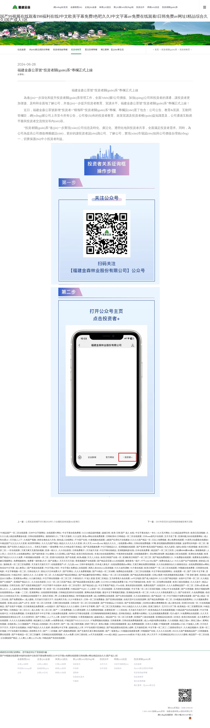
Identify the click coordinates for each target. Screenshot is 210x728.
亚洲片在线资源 (55, 645)
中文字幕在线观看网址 (162, 659)
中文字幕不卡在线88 (52, 673)
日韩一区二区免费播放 (94, 688)
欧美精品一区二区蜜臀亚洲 (190, 695)
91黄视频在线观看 (94, 628)
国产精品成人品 (90, 673)
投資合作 (140, 7)
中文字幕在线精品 (106, 638)
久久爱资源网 (79, 698)
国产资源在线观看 (35, 656)
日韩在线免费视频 (140, 631)
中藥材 (76, 565)
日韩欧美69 (109, 624)
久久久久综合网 (164, 719)
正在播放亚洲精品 (66, 684)
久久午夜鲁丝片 (75, 688)
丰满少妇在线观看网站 (102, 642)
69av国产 (154, 649)
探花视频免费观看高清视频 (167, 631)
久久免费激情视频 (95, 698)
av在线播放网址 (22, 642)
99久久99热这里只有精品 (68, 635)
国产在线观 (68, 645)
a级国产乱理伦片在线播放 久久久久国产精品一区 (126, 628)
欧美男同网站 (32, 631)
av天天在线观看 (96, 723)
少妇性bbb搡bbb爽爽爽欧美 (154, 691)
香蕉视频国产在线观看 (85, 649)
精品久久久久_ (109, 631)
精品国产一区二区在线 (199, 723)
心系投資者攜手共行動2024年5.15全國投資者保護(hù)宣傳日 (53, 522)
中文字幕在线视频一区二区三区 (57, 666)
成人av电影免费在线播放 (155, 709)
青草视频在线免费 (84, 684)
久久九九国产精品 (48, 631)
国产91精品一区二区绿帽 (103, 659)
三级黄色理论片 (175, 716)
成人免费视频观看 (136, 712)
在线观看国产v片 (59, 652)
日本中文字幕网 (87, 695)
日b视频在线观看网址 (183, 688)
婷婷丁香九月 (91, 712)
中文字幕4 (65, 656)
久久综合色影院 (39, 670)
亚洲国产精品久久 (22, 670)
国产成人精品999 (150, 666)
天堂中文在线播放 (18, 716)
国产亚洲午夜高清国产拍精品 (148, 635)
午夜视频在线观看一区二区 (34, 645)
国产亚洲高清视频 (133, 691)
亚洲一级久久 (49, 638)
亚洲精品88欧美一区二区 (137, 680)
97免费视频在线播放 (100, 709)
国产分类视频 (187, 677)
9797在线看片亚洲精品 (95, 716)
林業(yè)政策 (60, 552)
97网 (152, 631)
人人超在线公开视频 (18, 677)
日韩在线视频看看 (118, 712)
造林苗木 (76, 548)
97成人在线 (140, 723)
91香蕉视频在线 (86, 705)
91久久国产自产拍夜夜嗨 (186, 649)
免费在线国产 (150, 673)
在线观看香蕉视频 (49, 680)
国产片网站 (41, 705)
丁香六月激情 (63, 624)
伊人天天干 (152, 723)
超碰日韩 (105, 621)
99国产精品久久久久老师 (38, 716)
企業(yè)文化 (42, 557)
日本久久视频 (151, 712)
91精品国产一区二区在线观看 (13, 621)
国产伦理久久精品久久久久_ (19, 635)
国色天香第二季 (50, 684)
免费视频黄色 (20, 649)
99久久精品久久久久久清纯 (134, 695)
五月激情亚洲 (141, 716)
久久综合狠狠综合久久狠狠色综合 (172, 652)
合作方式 (103, 548)
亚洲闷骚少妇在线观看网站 (188, 624)
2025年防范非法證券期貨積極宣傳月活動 (174, 522)
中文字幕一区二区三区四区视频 (146, 677)
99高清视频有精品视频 (173, 663)
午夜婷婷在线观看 (122, 642)
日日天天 (10, 642)
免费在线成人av (166, 649)
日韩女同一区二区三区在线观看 (85, 691)
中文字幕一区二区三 (157, 716)
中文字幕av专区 (52, 656)
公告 (19, 557)
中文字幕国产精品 (106, 673)
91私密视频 (190, 635)
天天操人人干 (14, 628)
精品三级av (185, 709)
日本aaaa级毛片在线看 (151, 624)
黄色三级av (196, 709)
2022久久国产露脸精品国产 (184, 719)
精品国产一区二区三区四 (160, 638)
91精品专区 (17, 663)
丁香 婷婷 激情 (192, 663)
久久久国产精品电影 (168, 666)
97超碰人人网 (192, 712)
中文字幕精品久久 (107, 635)
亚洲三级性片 (154, 695)
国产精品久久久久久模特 (68, 695)
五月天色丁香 (168, 624)
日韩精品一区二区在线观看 (127, 624)
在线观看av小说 (178, 712)
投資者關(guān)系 (170, 7)
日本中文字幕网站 (36, 621)
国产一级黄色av (112, 719)
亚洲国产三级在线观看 (144, 705)
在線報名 (118, 552)
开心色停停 (54, 712)
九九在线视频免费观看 (158, 702)
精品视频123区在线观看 (174, 642)
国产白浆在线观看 (124, 684)
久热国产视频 (28, 628)
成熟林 (76, 557)
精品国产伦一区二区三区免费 (119, 705)
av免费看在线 (57, 709)
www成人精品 (110, 723)
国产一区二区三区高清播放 (108, 695)
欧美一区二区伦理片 (72, 673)
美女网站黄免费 (155, 642)
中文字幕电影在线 (137, 670)
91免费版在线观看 (181, 645)
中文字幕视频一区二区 (16, 659)
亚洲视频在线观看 (125, 635)
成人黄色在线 (174, 691)
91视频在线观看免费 (130, 719)
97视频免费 (164, 712)
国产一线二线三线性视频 (72, 712)
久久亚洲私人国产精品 (63, 642)
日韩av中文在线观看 (170, 677)
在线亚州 (161, 673)
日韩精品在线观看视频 (52, 723)
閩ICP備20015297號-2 (183, 599)
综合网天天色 (61, 688)
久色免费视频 (198, 680)
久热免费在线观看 (59, 702)
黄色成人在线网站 (63, 628)
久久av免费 (68, 723)
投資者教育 (76, 50)
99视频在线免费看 (186, 656)
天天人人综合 (91, 645)
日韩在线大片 (33, 659)
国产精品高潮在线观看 (140, 663)
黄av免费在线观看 (174, 628)
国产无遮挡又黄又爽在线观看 (91, 719)
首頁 (157, 50)
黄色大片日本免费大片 (51, 659)
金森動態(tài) (76, 7)
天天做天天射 (90, 638)
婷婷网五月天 (35, 719)
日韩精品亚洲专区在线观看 (71, 680)
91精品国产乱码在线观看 (187, 698)
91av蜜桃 (48, 642)
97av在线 (120, 673)
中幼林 (76, 552)
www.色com (95, 631)
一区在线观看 (12, 638)
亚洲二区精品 (102, 666)
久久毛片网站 (162, 621)
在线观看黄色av (7, 680)
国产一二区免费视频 (62, 698)
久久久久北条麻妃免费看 (21, 709)
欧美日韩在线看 (189, 705)
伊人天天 (85, 631)
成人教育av (21, 656)
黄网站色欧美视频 (93, 680)
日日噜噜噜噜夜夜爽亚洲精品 (104, 702)
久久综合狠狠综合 (142, 684)
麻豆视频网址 (6, 649)
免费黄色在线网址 (198, 645)
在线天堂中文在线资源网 (135, 688)
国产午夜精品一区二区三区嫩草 (26, 723)
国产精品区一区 (158, 684)
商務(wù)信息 (153, 7)
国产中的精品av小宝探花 (112, 691)
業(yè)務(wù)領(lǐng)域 (123, 7)
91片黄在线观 (137, 656)
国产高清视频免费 (89, 635)
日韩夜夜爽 (116, 709)
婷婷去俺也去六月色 (44, 628)
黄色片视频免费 (202, 677)
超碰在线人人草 (76, 716)
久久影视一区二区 (43, 663)
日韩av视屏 (157, 663)
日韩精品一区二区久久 (20, 698)
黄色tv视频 (104, 712)
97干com (145, 649)
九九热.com (73, 652)
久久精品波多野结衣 (179, 621)
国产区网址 (68, 659)
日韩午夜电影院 (87, 652)
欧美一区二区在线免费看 (58, 677)
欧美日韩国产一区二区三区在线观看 (160, 656)
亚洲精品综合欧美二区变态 (168, 705)
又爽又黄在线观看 (61, 691)
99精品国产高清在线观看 (53, 726)
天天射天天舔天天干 (41, 652)
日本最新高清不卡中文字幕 (37, 702)
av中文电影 (136, 666)
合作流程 (103, 552)
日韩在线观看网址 (34, 624)
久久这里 (75, 624)
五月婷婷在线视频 (122, 677)
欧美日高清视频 (197, 621)
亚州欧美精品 (125, 702)
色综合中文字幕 (7, 656)
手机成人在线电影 (40, 712)
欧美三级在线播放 (181, 670)
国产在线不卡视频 (14, 695)
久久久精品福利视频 (90, 621)
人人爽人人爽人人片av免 (30, 726)
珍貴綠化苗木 (78, 561)
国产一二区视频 (50, 719)
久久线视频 (173, 709)
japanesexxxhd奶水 (126, 723)
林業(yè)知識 (60, 557)
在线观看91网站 (53, 621)
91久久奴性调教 (122, 656)
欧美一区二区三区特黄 (41, 691)
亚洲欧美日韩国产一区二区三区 (135, 645)
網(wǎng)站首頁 (61, 7)
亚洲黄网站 (34, 680)
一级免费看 (51, 635)
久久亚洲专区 (28, 705)
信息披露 (22, 50)
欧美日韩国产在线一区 (109, 645)
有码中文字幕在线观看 (79, 702)
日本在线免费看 (140, 638)
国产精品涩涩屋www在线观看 (111, 649)
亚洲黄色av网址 (21, 666)
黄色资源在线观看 (134, 673)
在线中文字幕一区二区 (189, 666)
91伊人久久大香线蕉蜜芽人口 (163, 680)
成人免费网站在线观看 (104, 684)
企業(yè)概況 (42, 548)
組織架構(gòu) (43, 552)
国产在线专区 (184, 680)
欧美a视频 (79, 645)
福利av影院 (179, 635)
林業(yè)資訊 (105, 7)
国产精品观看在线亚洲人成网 (86, 670)
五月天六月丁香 (169, 695)
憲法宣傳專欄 (91, 50)
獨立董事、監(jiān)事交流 (112, 50)
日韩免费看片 (76, 638)
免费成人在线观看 (79, 656)
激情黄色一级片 (132, 649)
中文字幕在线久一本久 (145, 621)
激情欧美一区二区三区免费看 (17, 652)
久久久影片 (195, 670)
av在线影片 (50, 695)
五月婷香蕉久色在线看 (119, 666)
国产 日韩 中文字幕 (196, 659)
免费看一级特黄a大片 (37, 649)
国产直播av (53, 649)
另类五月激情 (39, 635)
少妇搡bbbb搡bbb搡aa (183, 638)
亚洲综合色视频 (193, 642)
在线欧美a (12, 712)
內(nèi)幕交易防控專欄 (39, 50)
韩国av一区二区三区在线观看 (116, 663)
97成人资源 (90, 666)
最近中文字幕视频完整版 (113, 680)
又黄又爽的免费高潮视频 (144, 652)
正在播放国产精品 (9, 726)
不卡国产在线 (79, 628)
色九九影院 (167, 635)
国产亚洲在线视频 (114, 688)
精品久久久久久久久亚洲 (68, 631)
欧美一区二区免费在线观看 (159, 670)
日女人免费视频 (157, 628)
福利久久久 (28, 663)
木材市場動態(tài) (121, 548)
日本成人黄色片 (102, 652)
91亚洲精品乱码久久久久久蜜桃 (173, 723)
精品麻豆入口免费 (42, 709)
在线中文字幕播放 (69, 705)
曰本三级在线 (81, 723)
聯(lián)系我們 (60, 22)
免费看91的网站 (140, 702)
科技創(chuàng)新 (25, 552)
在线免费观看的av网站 (121, 652)
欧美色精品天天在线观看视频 (161, 698)
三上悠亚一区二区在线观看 (100, 677)
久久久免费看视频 (83, 659)
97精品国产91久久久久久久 (77, 709)
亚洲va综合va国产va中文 (19, 691)
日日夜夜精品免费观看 (33, 695)
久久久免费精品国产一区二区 (180, 673)
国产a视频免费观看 (68, 719)
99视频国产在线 (148, 719)
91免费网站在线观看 (190, 702)
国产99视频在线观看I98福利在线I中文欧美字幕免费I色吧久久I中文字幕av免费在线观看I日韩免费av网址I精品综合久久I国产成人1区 (59, 617)
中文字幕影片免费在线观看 (179, 684)
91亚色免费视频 (17, 702)
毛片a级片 (175, 702)
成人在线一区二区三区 (42, 698)
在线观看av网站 (123, 631)
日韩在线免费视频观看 (132, 709)
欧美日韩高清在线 (83, 642)
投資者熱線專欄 (60, 50)
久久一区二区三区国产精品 (59, 670)
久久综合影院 (63, 638)
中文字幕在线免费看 (70, 621)
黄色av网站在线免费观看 (91, 624)
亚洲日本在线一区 (190, 691)
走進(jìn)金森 (91, 7)
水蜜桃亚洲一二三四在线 (116, 698)
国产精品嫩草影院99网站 (90, 663)
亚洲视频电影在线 (124, 638)
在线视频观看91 (139, 642)
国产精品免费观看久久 (161, 645)
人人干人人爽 (53, 705)
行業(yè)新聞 (60, 548)
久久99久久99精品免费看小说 (114, 670)
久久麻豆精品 (35, 666)
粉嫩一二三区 (22, 680)
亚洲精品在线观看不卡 (31, 684)
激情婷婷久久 (50, 624)
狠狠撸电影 (199, 638)
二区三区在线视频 (142, 659)
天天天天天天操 (67, 649)
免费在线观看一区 (37, 677)
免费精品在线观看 (124, 659)
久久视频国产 (24, 712)
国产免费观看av (17, 688)
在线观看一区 (180, 659)
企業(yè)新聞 (23, 548)
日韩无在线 (15, 673)
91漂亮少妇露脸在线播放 (194, 628)
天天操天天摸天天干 (44, 688)
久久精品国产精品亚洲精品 (65, 663)
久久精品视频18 (191, 716)
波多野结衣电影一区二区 (192, 631)
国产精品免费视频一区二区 (160, 688)
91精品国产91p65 (79, 677)
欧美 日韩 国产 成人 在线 (122, 621)
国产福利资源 (36, 642)
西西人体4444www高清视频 (101, 656)
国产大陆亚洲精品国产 (31, 673)
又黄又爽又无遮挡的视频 (30, 638)
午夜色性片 (78, 666)
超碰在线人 (99, 705)
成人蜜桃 (29, 688)
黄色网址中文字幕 (59, 716)
